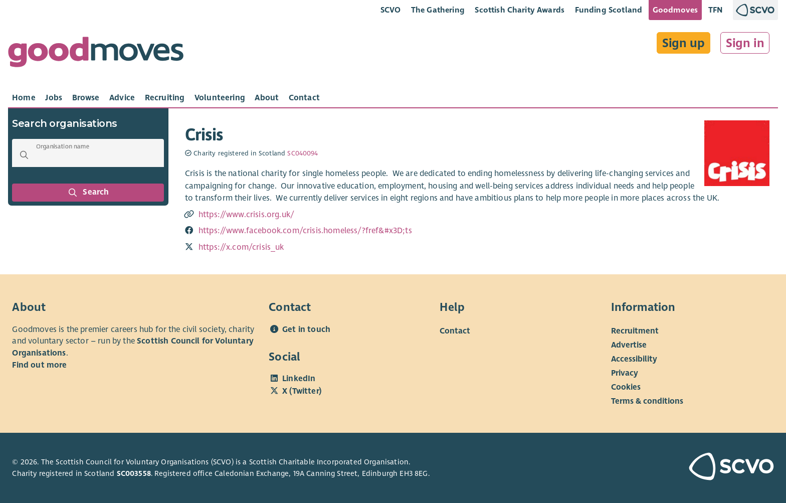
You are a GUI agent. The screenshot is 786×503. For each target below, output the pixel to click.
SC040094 (302, 153)
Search (88, 193)
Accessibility (634, 359)
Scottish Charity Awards (519, 10)
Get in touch (306, 329)
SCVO (390, 10)
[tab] (24, 97)
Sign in (745, 43)
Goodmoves (675, 10)
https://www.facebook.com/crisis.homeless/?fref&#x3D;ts (305, 231)
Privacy (624, 373)
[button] (24, 155)
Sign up (683, 43)
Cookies (626, 387)
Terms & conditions (647, 401)
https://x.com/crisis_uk (241, 247)
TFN (715, 10)
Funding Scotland (609, 10)
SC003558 (134, 473)
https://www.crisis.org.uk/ (246, 215)
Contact (455, 330)
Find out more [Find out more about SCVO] (39, 365)
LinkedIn (298, 379)
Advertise (629, 345)
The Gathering (438, 10)
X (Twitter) (301, 391)
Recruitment (635, 330)
